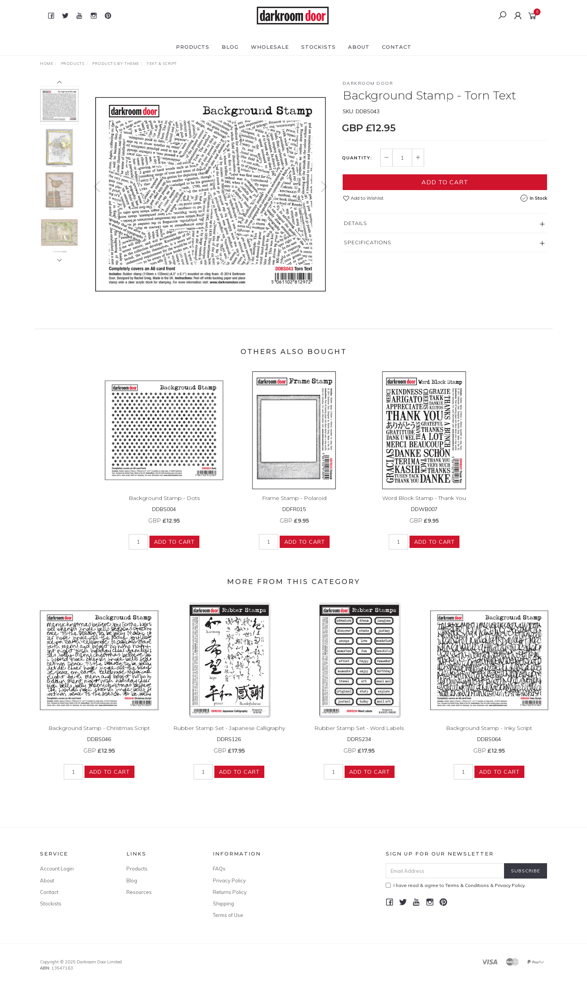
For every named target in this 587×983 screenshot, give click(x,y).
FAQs (219, 869)
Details (355, 223)
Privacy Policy (229, 880)
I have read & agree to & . (456, 885)
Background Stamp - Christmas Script (99, 734)
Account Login (57, 869)
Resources (139, 892)
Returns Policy (230, 892)
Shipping (223, 903)
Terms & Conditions (467, 885)
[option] (210, 194)
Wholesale (270, 47)
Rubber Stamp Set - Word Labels (359, 734)
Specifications (367, 242)
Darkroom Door (368, 83)
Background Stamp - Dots (164, 504)
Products (192, 47)
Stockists (318, 47)
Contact (396, 47)
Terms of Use (228, 915)
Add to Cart (444, 182)
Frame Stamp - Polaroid (294, 504)
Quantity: (357, 158)
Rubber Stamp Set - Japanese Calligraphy (229, 734)
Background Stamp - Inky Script (489, 734)
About (359, 47)
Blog (230, 47)
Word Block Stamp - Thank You (424, 504)
